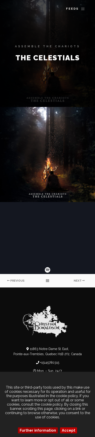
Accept (68, 430)
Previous (15, 280)
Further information (38, 430)
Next (79, 280)
